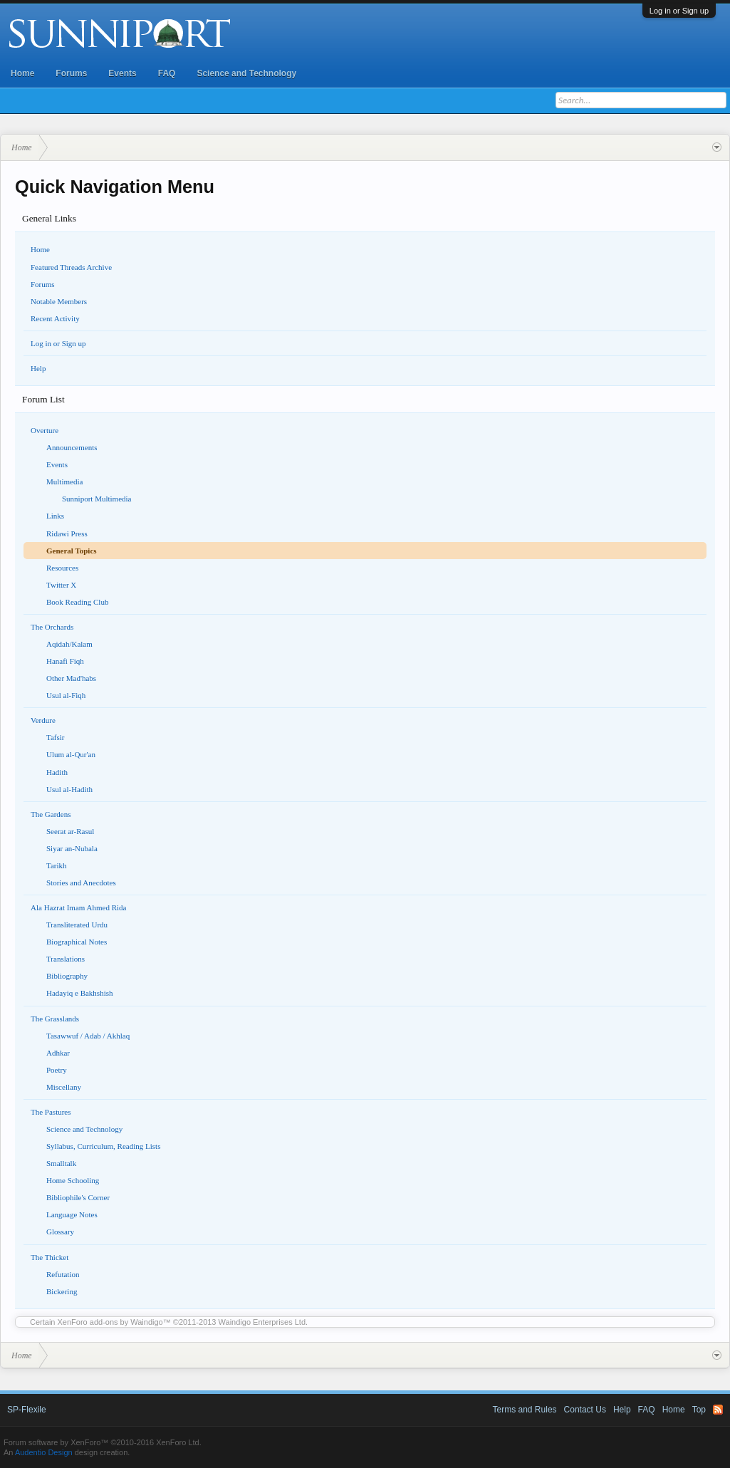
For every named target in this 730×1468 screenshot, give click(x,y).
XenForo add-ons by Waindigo (110, 1322)
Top (699, 1410)
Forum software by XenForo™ (103, 1442)
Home (22, 73)
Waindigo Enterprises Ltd (262, 1322)
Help (38, 368)
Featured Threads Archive (71, 267)
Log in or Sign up (679, 10)
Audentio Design (44, 1452)
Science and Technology (246, 73)
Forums (71, 73)
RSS (718, 1410)
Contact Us (585, 1410)
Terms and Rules (525, 1410)
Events (122, 73)
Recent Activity (55, 318)
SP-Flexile (26, 1410)
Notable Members (59, 301)
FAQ (167, 73)
